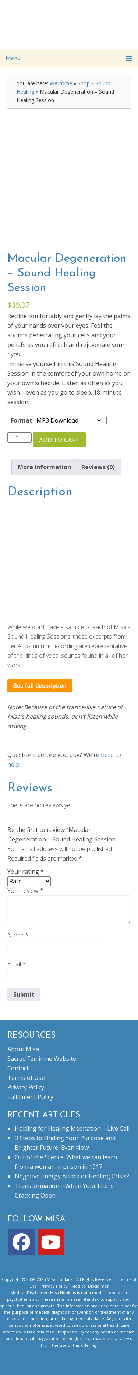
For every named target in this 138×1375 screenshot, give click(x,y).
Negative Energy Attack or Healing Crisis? (72, 1176)
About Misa (23, 1049)
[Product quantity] (19, 437)
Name (17, 935)
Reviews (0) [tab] (98, 467)
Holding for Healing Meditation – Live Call (72, 1128)
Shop (84, 83)
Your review (25, 891)
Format (21, 420)
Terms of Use (26, 1078)
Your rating (25, 872)
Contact (18, 1068)
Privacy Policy (25, 1087)
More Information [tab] (44, 467)
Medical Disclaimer (90, 1286)
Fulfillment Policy (30, 1097)
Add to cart (59, 441)
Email (16, 964)
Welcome (61, 83)
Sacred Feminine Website (41, 1059)
